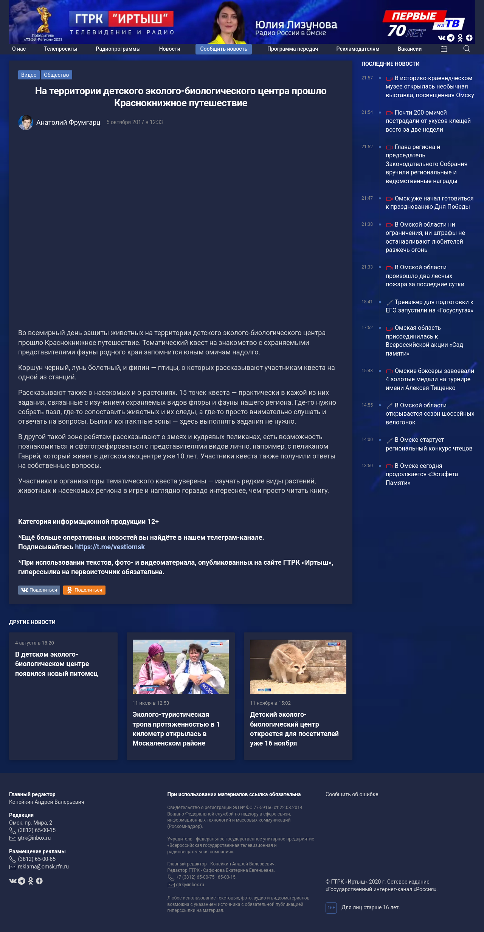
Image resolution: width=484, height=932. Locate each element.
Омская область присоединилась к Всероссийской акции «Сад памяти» (424, 340)
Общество (56, 75)
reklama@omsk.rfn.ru (43, 867)
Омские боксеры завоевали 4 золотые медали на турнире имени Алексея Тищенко (430, 379)
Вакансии (410, 49)
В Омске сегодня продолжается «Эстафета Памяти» (422, 474)
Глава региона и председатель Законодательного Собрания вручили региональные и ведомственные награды (427, 164)
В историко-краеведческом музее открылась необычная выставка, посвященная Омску (430, 87)
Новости (169, 49)
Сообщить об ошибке (352, 794)
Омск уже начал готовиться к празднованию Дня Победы (429, 202)
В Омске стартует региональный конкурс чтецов (429, 444)
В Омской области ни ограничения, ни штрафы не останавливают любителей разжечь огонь (425, 237)
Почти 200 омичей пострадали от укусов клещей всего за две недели (428, 121)
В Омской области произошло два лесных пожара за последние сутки (425, 276)
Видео (29, 75)
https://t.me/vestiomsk (110, 547)
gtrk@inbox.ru (34, 838)
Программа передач (292, 49)
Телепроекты (61, 49)
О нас (19, 49)
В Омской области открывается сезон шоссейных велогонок (430, 414)
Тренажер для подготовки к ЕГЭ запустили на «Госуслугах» (429, 306)
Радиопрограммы (118, 49)
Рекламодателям (358, 49)
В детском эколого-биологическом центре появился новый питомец (56, 663)
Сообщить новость (223, 49)
